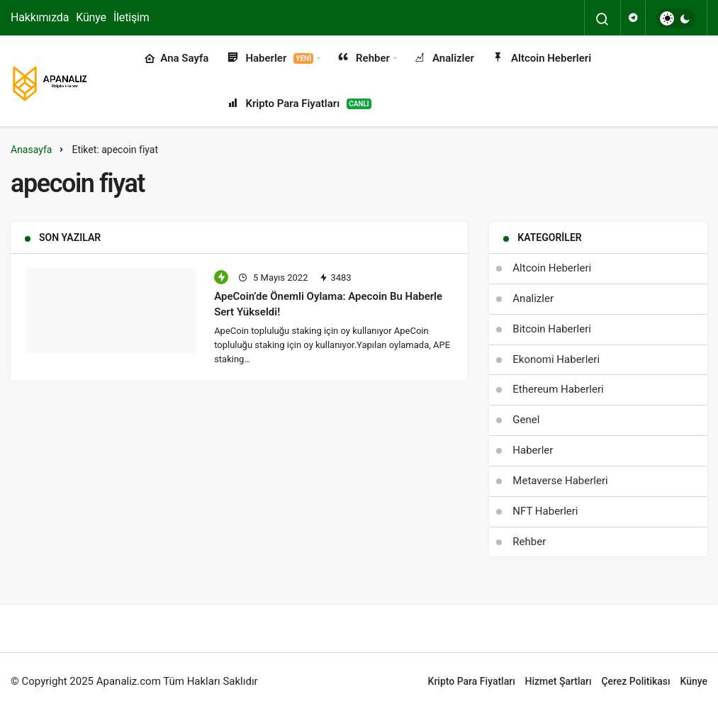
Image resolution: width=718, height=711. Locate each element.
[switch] (675, 18)
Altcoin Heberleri (541, 59)
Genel (525, 419)
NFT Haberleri (545, 511)
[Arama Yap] (602, 19)
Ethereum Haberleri (557, 389)
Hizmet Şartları (558, 681)
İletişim (131, 17)
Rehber (363, 59)
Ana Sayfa (176, 59)
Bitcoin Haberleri (551, 329)
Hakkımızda (40, 17)
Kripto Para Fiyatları (298, 104)
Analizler (443, 59)
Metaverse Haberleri (559, 480)
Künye (91, 17)
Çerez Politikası (635, 681)
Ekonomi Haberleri (556, 359)
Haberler (269, 59)
